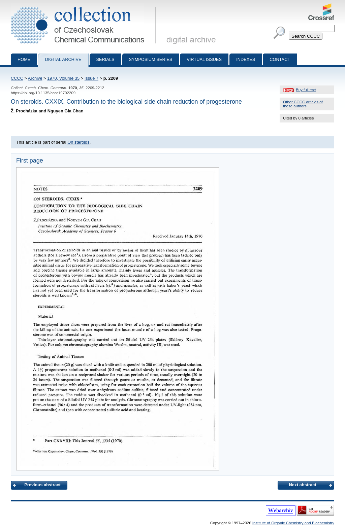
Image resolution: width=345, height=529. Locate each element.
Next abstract (302, 484)
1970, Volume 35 (63, 78)
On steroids (78, 142)
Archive (35, 78)
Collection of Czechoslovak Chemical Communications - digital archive (85, 6)
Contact (280, 59)
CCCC (17, 78)
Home (24, 59)
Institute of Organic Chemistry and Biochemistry (293, 523)
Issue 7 (91, 78)
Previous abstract (42, 484)
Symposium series (150, 59)
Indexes (245, 59)
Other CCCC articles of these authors (303, 104)
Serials (105, 59)
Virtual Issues (204, 59)
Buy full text (306, 90)
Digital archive (63, 59)
